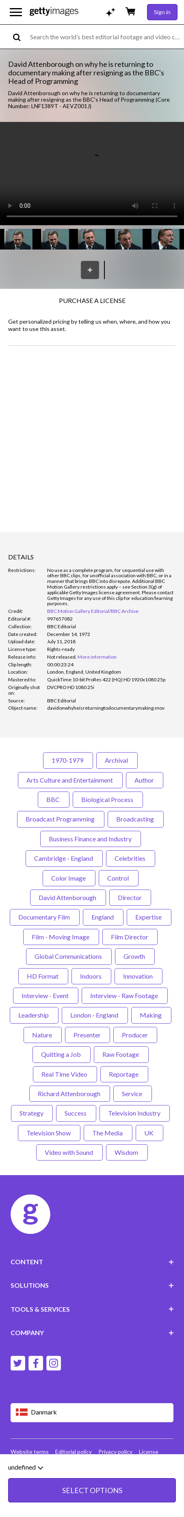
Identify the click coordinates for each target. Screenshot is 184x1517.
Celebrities (131, 858)
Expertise (149, 917)
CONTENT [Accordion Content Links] (92, 1261)
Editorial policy (73, 1451)
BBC (53, 799)
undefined (25, 1467)
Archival (117, 760)
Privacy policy (115, 1451)
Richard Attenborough (70, 1093)
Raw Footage (121, 1054)
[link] (62, 657)
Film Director (130, 937)
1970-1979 (68, 760)
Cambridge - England (64, 858)
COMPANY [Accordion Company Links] (92, 1332)
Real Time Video (65, 1074)
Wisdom (127, 1152)
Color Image (69, 878)
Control (118, 878)
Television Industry (134, 1113)
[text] (105, 36)
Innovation (138, 976)
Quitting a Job (61, 1054)
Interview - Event (46, 995)
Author (144, 780)
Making (151, 1015)
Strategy (31, 1113)
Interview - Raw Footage (124, 995)
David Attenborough (68, 897)
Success (76, 1113)
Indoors (91, 976)
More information (97, 657)
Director (130, 897)
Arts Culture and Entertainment (70, 780)
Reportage (124, 1074)
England (103, 917)
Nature (42, 1035)
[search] (20, 37)
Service (132, 1093)
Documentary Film (44, 917)
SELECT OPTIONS (92, 1490)
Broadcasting (135, 819)
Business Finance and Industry (90, 839)
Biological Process (107, 799)
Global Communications (69, 956)
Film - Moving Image (61, 937)
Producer (135, 1035)
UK (149, 1133)
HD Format (43, 976)
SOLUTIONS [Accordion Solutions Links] (92, 1285)
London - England (94, 1015)
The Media (108, 1133)
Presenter (88, 1035)
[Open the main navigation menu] (16, 12)
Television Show (49, 1133)
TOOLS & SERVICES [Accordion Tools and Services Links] (92, 1309)
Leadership (34, 1015)
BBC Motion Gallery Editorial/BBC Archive (93, 611)
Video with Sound (69, 1152)
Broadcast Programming (61, 819)
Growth (134, 956)
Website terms (30, 1451)
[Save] (90, 270)
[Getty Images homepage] (54, 12)
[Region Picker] (92, 1412)
